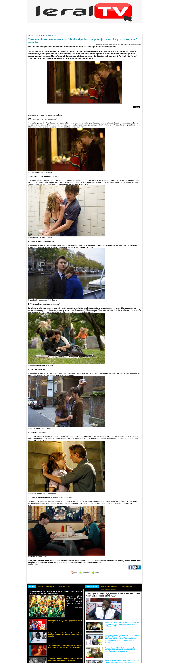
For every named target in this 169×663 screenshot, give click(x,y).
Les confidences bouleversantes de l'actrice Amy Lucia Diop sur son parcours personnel (65, 646)
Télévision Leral (131, 586)
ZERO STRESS (51, 35)
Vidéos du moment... (93, 586)
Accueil (29, 35)
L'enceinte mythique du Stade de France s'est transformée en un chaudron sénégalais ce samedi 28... (74, 599)
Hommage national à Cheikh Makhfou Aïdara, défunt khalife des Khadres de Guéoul (65, 658)
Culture (35, 35)
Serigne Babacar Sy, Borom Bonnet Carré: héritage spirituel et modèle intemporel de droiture (65, 633)
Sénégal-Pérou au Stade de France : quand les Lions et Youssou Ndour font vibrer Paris (55, 593)
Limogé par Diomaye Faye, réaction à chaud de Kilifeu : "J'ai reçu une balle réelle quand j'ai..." (111, 595)
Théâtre (42, 35)
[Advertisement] (84, 28)
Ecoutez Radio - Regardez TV (113, 586)
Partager (100, 572)
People (33, 586)
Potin (43, 586)
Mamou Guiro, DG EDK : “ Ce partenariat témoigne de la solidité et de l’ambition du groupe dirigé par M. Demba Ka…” (122, 649)
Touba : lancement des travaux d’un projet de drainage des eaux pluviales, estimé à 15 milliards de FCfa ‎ (122, 623)
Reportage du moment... (111, 589)
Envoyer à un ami (84, 572)
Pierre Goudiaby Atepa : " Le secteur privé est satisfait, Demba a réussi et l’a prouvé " (120, 661)
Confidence (56, 586)
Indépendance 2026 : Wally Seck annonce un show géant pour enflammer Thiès (65, 620)
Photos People (73, 586)
